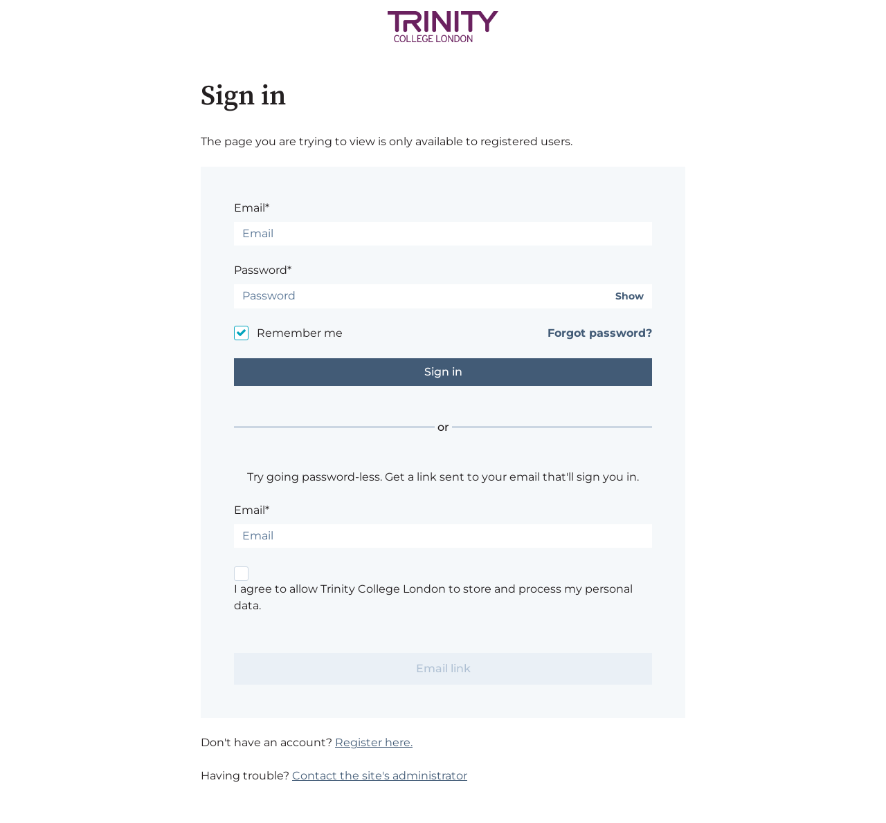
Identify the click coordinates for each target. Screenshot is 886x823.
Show (629, 296)
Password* (262, 270)
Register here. (374, 742)
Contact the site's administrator (379, 775)
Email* (251, 207)
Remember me (300, 333)
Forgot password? (600, 333)
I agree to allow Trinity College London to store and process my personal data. (433, 597)
